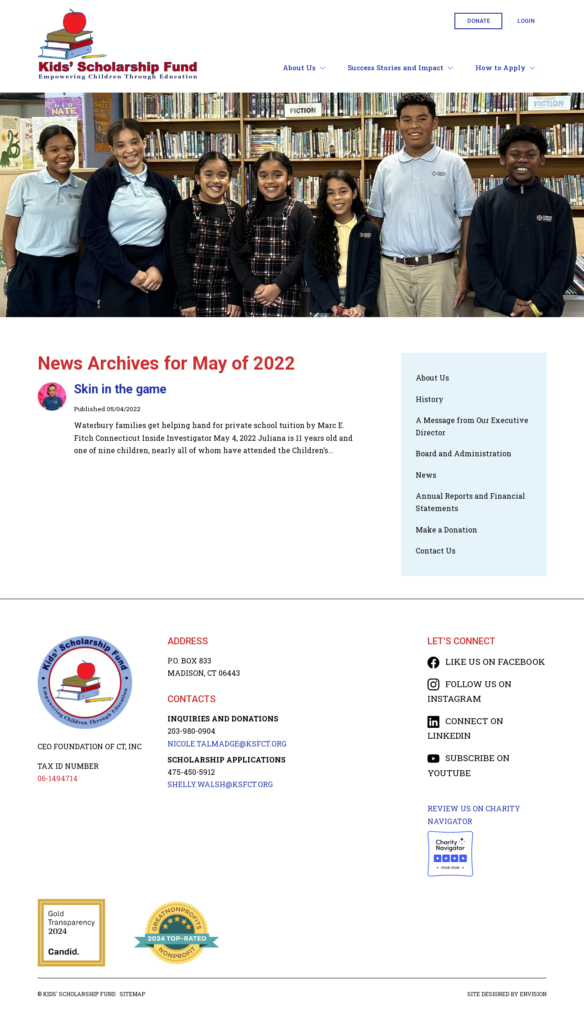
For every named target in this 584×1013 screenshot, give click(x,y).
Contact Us (435, 550)
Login (526, 20)
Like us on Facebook (486, 661)
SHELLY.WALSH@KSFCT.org (220, 784)
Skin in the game (120, 389)
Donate (478, 20)
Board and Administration (463, 453)
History (429, 399)
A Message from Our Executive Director (472, 426)
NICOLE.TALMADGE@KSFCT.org (227, 743)
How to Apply (505, 68)
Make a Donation (446, 529)
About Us (304, 68)
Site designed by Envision (507, 993)
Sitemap (132, 993)
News (426, 475)
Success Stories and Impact (401, 68)
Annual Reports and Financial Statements (470, 502)
